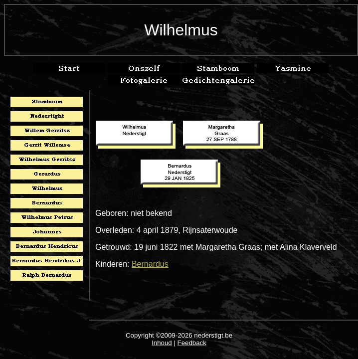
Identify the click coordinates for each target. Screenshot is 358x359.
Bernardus (150, 264)
